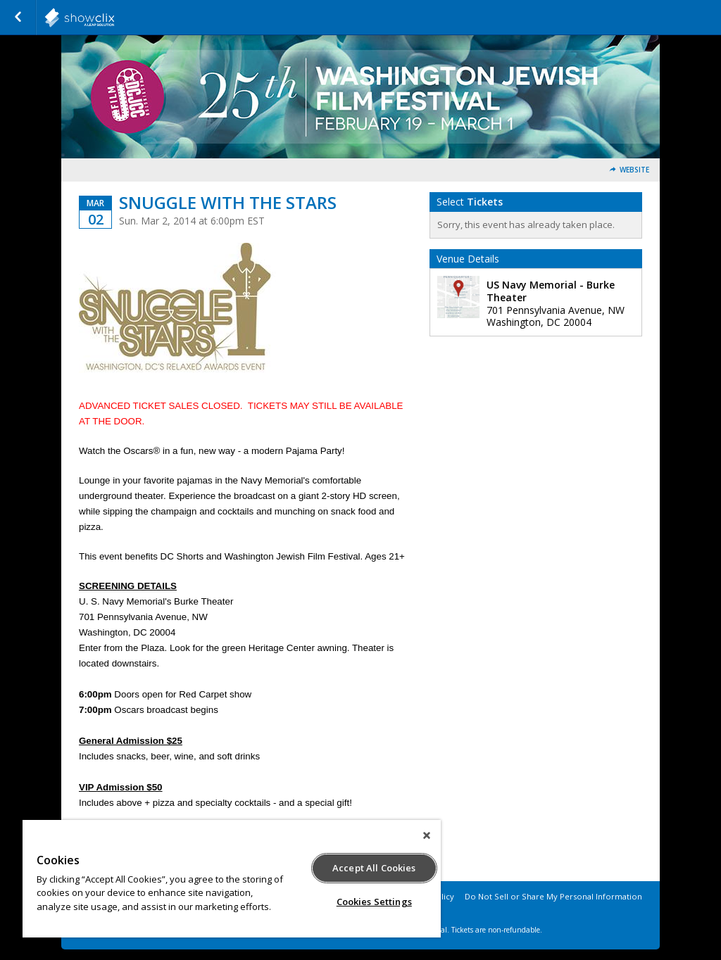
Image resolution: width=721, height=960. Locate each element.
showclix (114, 17)
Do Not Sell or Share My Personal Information (553, 896)
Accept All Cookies (373, 867)
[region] (232, 878)
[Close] (426, 835)
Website (634, 170)
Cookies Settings (374, 901)
